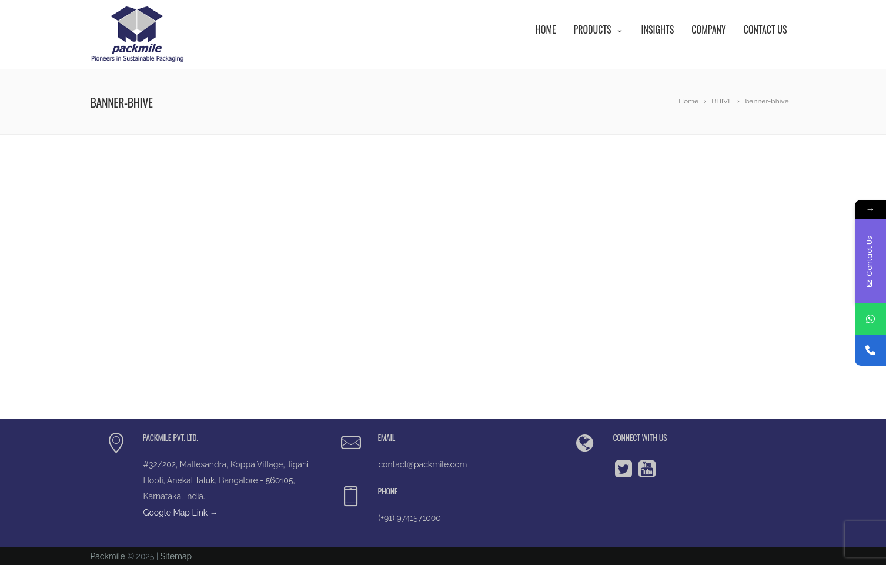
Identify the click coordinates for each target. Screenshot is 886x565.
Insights (657, 29)
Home (546, 29)
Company (708, 29)
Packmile (108, 556)
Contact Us (765, 29)
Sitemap (176, 556)
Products (598, 29)
